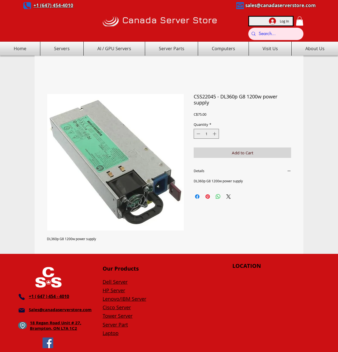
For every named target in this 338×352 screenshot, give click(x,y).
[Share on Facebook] (197, 196)
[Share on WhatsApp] (218, 196)
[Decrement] (198, 133)
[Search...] (275, 34)
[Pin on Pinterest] (207, 196)
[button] (299, 20)
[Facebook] (48, 342)
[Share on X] (228, 196)
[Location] (22, 325)
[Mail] (240, 5)
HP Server (114, 290)
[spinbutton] (206, 133)
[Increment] (215, 133)
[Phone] (27, 5)
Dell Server (115, 282)
